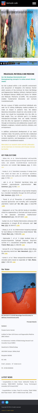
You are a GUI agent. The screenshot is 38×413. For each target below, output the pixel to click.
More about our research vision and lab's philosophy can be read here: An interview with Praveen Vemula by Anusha (18, 147)
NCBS (12, 410)
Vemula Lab (12, 3)
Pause (20, 59)
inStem (3, 410)
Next (23, 59)
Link (2, 167)
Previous (15, 59)
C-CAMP (8, 410)
